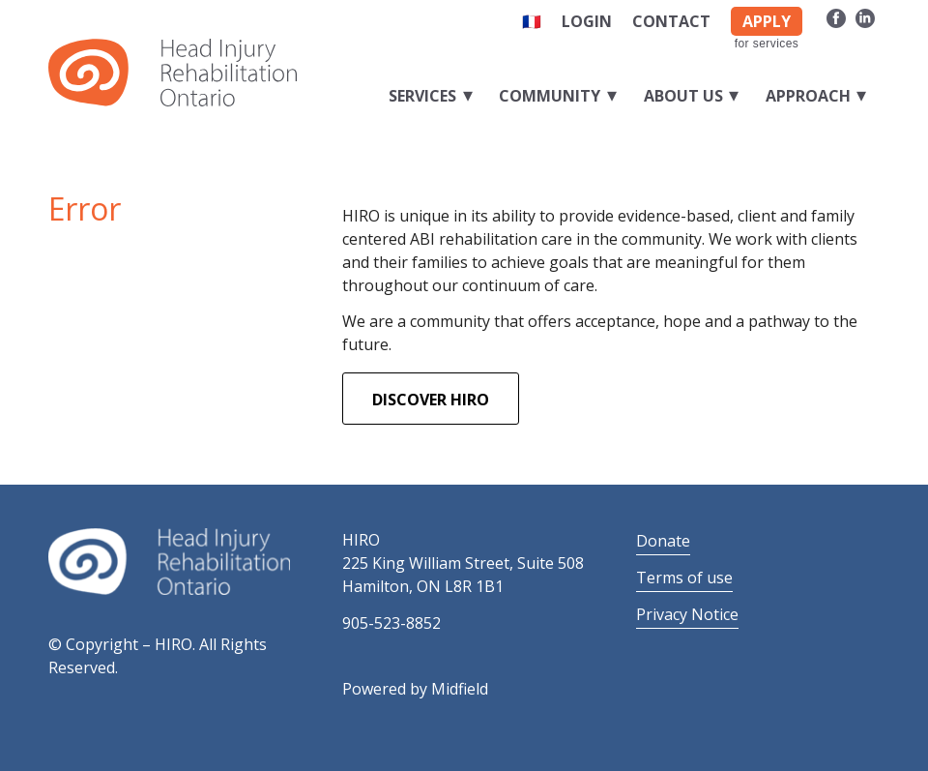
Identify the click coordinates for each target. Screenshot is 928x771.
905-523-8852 (391, 623)
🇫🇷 (531, 21)
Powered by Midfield (415, 688)
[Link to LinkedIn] (865, 17)
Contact (671, 21)
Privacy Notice (687, 614)
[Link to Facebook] (836, 17)
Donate (663, 540)
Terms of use (684, 577)
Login (587, 21)
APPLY (766, 21)
